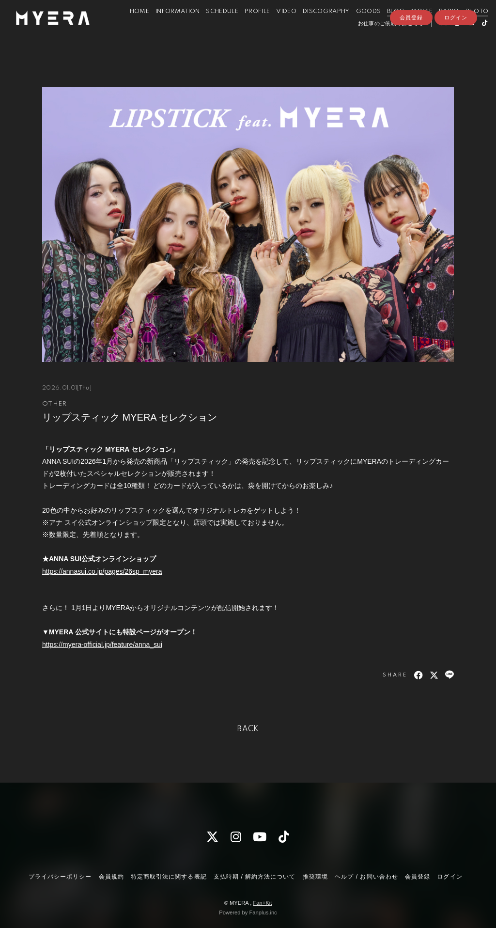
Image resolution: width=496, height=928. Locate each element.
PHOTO (465, 28)
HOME (128, 28)
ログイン (455, 57)
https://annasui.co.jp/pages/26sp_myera (102, 571)
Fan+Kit (262, 903)
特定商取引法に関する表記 (168, 876)
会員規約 (111, 876)
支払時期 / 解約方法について (255, 876)
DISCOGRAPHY (314, 28)
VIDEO (274, 28)
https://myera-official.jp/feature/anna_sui (102, 644)
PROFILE (245, 28)
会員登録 (411, 57)
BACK (248, 729)
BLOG (384, 28)
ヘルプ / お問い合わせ (366, 876)
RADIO (437, 28)
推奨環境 (315, 876)
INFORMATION (166, 28)
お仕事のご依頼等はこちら (379, 40)
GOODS (357, 28)
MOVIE (410, 28)
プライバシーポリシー (60, 876)
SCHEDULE (210, 28)
